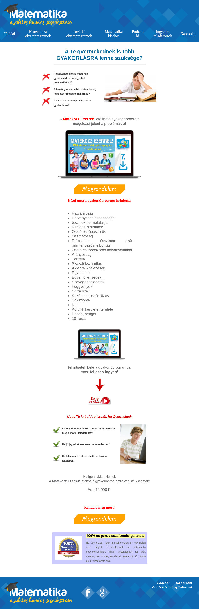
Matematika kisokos (114, 34)
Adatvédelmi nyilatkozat (172, 587)
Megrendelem (99, 189)
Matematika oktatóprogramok (38, 34)
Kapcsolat (188, 34)
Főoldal (9, 34)
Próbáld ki (138, 34)
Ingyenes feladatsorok (163, 34)
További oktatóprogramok (79, 34)
